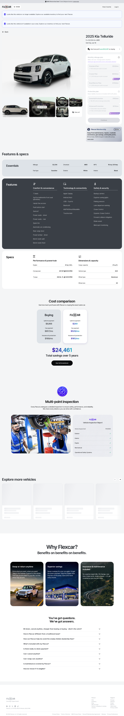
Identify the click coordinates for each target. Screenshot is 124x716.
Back (5, 32)
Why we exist (95, 704)
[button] (16, 502)
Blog (93, 703)
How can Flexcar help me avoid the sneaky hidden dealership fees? (62, 639)
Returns (112, 704)
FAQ (93, 700)
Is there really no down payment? (62, 649)
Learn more (76, 1)
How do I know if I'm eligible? (62, 669)
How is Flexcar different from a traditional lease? (62, 634)
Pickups (112, 700)
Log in (116, 7)
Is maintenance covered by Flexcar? (62, 664)
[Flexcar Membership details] (104, 134)
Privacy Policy (16, 712)
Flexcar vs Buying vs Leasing (99, 706)
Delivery (112, 701)
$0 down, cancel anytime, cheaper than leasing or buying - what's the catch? (62, 629)
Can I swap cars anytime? (62, 659)
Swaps (112, 703)
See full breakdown (62, 363)
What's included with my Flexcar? (62, 644)
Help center (113, 706)
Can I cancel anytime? (62, 654)
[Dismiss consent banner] (121, 708)
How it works (106, 7)
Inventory (94, 701)
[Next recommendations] (120, 479)
